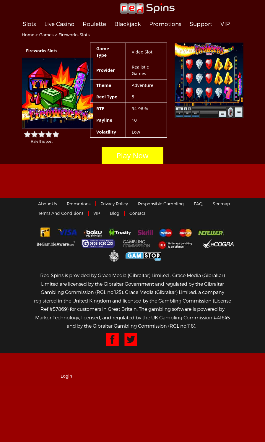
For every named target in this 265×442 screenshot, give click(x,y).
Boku (93, 233)
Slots (29, 24)
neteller (211, 233)
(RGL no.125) (109, 292)
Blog (114, 213)
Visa (67, 233)
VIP (225, 24)
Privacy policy (114, 203)
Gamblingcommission (137, 243)
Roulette (94, 24)
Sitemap (221, 203)
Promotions (165, 24)
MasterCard (185, 233)
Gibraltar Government (114, 255)
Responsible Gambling (161, 203)
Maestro (166, 233)
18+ (176, 243)
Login (66, 376)
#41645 (222, 317)
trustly (120, 233)
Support (201, 24)
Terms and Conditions (60, 213)
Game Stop (143, 255)
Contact (137, 213)
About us (47, 203)
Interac (45, 233)
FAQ (198, 203)
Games (46, 35)
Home (28, 35)
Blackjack (127, 24)
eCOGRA (218, 243)
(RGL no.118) (181, 326)
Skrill (145, 233)
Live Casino (59, 24)
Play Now (132, 155)
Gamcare (99, 243)
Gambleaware (56, 243)
